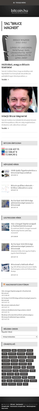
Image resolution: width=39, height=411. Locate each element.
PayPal (32, 370)
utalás (9, 380)
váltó (26, 380)
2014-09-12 (14, 175)
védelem (33, 380)
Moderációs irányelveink (17, 406)
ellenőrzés (22, 357)
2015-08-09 (14, 236)
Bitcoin (30, 350)
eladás (5, 357)
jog (29, 364)
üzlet (25, 384)
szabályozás (6, 377)
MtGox (15, 370)
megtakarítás (7, 370)
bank (14, 350)
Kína (23, 367)
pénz (16, 374)
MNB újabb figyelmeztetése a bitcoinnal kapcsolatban (24, 171)
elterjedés (31, 357)
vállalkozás (18, 380)
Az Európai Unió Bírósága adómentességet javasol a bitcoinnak (22, 202)
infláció (14, 364)
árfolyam (12, 384)
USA (4, 380)
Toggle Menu (19, 3)
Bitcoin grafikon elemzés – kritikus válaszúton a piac (22, 186)
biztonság (12, 353)
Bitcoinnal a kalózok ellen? (22, 264)
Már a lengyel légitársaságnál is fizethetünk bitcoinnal (23, 225)
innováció (22, 364)
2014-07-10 (14, 190)
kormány (17, 367)
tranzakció (16, 377)
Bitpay (4, 353)
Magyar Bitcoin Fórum (17, 285)
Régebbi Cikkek (7, 332)
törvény (31, 377)
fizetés (22, 360)
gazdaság (30, 360)
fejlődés (14, 360)
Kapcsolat (5, 408)
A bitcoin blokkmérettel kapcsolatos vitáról (16, 310)
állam (4, 384)
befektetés (21, 350)
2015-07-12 (14, 275)
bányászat (21, 353)
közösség (31, 367)
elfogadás (12, 357)
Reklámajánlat (31, 406)
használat (6, 364)
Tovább (5, 79)
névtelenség (24, 370)
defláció (29, 353)
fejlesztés (6, 360)
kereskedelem (7, 367)
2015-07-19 (14, 207)
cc (2, 404)
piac (4, 374)
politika (10, 374)
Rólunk (12, 404)
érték (19, 384)
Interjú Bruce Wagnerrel (14, 116)
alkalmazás (6, 350)
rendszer (24, 374)
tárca (24, 377)
